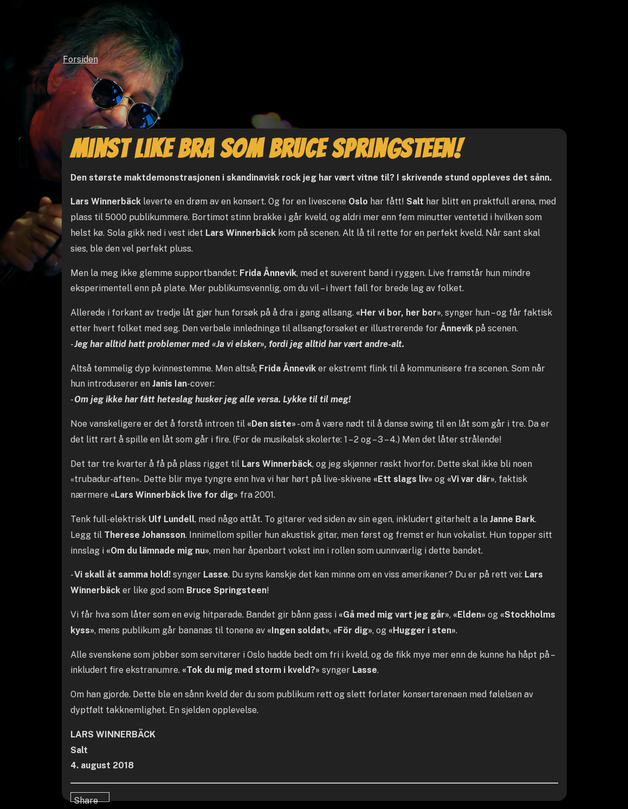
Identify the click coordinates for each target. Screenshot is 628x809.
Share (86, 798)
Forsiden (80, 59)
